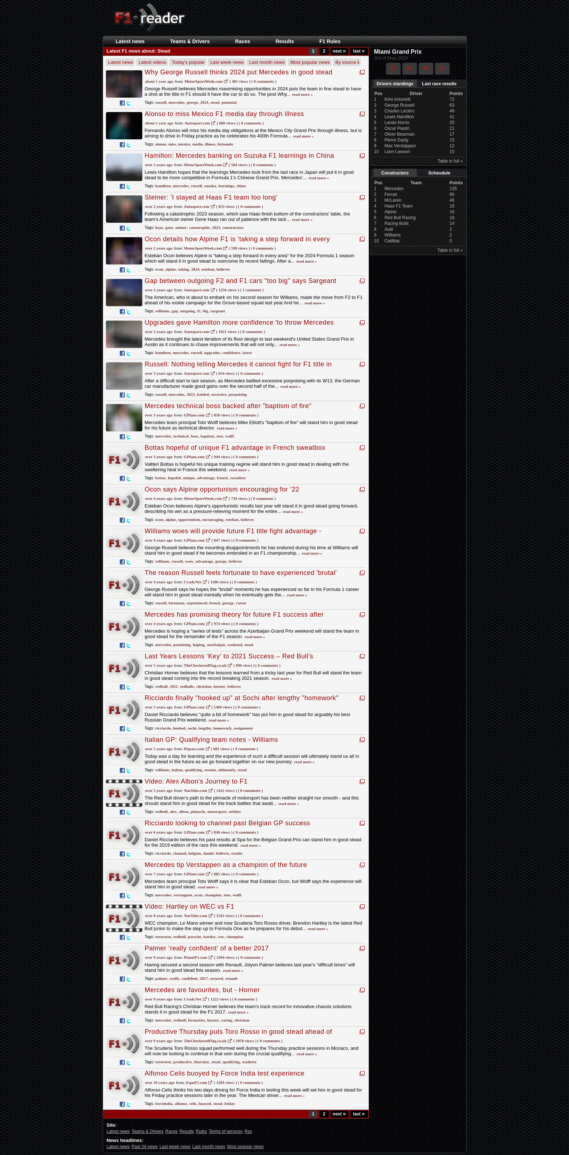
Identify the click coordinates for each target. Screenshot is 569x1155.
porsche (194, 936)
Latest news (130, 41)
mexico (184, 144)
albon (183, 811)
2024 (204, 102)
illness (210, 144)
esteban (207, 269)
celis (192, 1103)
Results (284, 41)
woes (189, 561)
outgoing (187, 311)
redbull (161, 686)
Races (242, 41)
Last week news (227, 62)
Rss (248, 1131)
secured (216, 978)
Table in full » (450, 161)
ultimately (227, 770)
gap (175, 311)
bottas (160, 478)
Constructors (395, 173)
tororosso (163, 936)
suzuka (210, 186)
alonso (160, 144)
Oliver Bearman (399, 134)
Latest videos (153, 62)
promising (182, 644)
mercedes (177, 102)
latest (247, 352)
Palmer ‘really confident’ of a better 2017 (207, 948)
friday (229, 1103)
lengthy (204, 728)
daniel (208, 853)
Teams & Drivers (190, 41)
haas (159, 227)
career (241, 603)
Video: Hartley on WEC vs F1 (189, 906)
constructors (233, 227)
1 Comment (251, 290)
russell (161, 102)
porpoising (238, 394)
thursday (201, 1062)
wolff (229, 436)
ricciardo (163, 728)
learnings (226, 186)
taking (183, 269)
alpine (170, 269)
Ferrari (390, 194)
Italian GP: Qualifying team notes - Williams (211, 739)
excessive (218, 394)
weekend (234, 644)
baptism (207, 436)
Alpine (390, 211)
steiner (181, 227)
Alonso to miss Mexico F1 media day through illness (224, 114)
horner (219, 686)
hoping (198, 644)
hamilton (163, 186)
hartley (210, 936)
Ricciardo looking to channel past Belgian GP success (227, 823)
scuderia (249, 1062)
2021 (174, 686)
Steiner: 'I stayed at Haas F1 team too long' (211, 197)
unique (189, 478)
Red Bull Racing (400, 217)
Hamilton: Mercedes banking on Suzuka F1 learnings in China (239, 155)
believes (223, 269)
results (237, 853)
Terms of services (225, 1131)
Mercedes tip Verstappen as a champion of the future (226, 864)
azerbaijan (216, 644)
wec (221, 936)
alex (173, 811)
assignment (243, 728)
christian (204, 686)
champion (213, 895)
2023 (216, 227)
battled (203, 394)
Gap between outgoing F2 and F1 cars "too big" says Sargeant (241, 280)
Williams (392, 235)
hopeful (174, 478)
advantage (205, 478)
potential (229, 102)
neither (235, 811)
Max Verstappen (400, 145)
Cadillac (392, 240)
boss (194, 436)
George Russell (399, 105)
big (205, 311)
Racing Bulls (396, 223)
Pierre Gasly (396, 140)
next (339, 51)
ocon (159, 269)
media (197, 144)
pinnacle (198, 811)
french (222, 478)
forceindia (163, 1103)
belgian (195, 853)
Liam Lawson (397, 151)
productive (182, 1062)
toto (219, 436)
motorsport (216, 811)
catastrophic (199, 227)
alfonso (181, 1103)
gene (169, 227)
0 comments (263, 165)
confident (189, 978)
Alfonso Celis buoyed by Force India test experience (225, 1073)
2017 (204, 978)
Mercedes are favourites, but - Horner (202, 990)
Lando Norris (396, 122)
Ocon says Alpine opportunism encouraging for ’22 (222, 489)
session (210, 770)
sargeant (217, 311)
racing (226, 1020)
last (359, 51)
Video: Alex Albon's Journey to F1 (196, 781)
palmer (161, 978)
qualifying (193, 770)
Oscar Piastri (396, 128)
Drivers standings (395, 83)
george (192, 102)
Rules (201, 1131)
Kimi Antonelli (397, 99)
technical (181, 436)
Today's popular (188, 62)
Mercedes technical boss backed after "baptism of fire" (228, 406)
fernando (225, 144)
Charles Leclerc (399, 111)
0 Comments (264, 81)
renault (231, 978)
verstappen (182, 895)
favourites (196, 1020)
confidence (231, 352)
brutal (214, 603)
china (241, 186)
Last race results (439, 83)
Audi (388, 229)
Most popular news (310, 62)
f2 (198, 311)
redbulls (187, 686)
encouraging (213, 519)
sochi (192, 728)
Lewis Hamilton (399, 116)
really (175, 978)
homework (222, 728)
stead (214, 102)
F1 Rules (329, 41)
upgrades (212, 352)
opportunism (189, 519)
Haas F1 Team (398, 206)
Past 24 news (145, 1146)
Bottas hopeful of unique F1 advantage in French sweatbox (235, 447)
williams (162, 311)
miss (172, 144)
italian (177, 770)
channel (180, 853)
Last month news (267, 62)
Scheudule (439, 173)
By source (347, 62)
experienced (197, 603)
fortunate (177, 603)
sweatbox (238, 478)
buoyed (205, 1103)
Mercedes (394, 188)
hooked (179, 728)
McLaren (392, 200)
